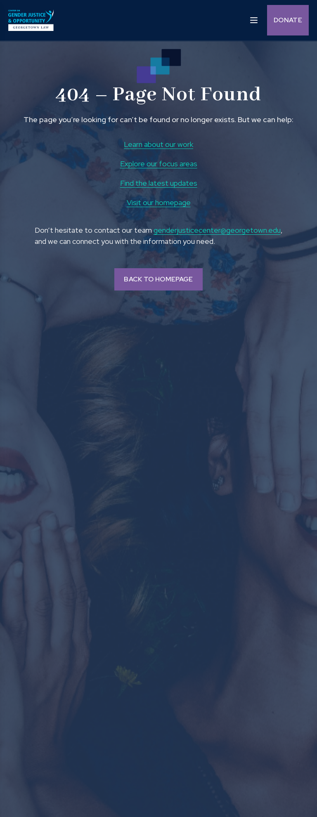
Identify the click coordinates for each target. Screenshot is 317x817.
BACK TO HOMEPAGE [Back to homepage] (158, 279)
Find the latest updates (158, 183)
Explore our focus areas (158, 163)
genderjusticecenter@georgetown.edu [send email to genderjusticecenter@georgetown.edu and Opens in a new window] (217, 230)
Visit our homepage (159, 202)
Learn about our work (158, 144)
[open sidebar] (254, 19)
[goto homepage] (31, 20)
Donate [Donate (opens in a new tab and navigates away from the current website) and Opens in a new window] (288, 20)
